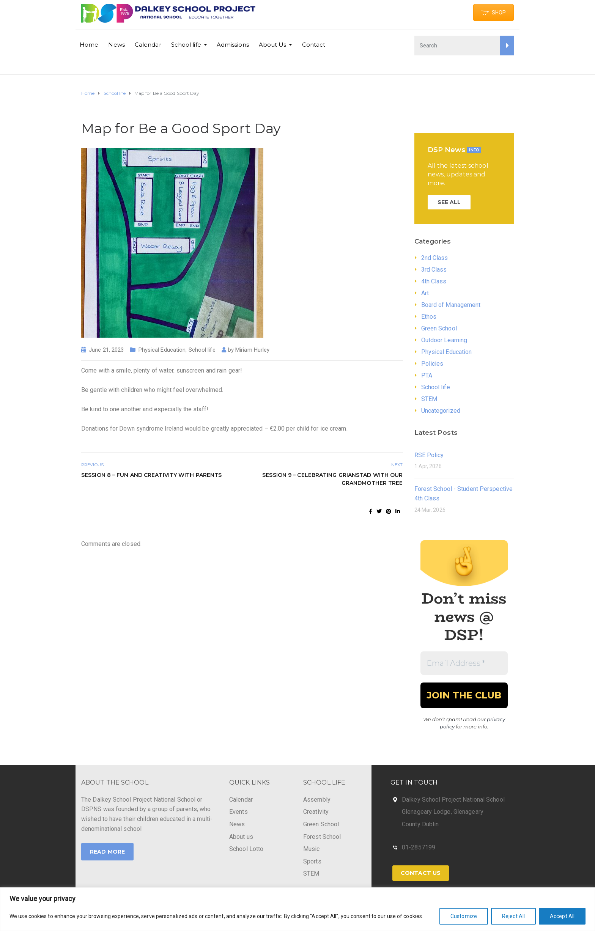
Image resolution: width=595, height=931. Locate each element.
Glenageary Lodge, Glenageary (442, 811)
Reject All (513, 916)
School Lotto (246, 848)
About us (241, 836)
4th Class (434, 281)
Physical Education (162, 349)
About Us (272, 44)
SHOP (493, 12)
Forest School (322, 836)
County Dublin (420, 824)
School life (186, 44)
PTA (426, 375)
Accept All (562, 916)
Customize (463, 916)
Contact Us (421, 873)
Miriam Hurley (252, 349)
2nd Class (434, 257)
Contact (314, 44)
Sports (312, 861)
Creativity (316, 811)
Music (311, 848)
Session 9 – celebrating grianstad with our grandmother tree (332, 479)
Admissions (233, 44)
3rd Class (434, 269)
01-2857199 (418, 847)
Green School (439, 328)
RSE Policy (429, 455)
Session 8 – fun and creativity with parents (151, 475)
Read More (107, 851)
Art (425, 293)
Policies (432, 363)
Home (89, 44)
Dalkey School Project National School (453, 799)
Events (238, 811)
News (116, 44)
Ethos (429, 316)
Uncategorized (440, 410)
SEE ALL (449, 202)
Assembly (317, 799)
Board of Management (451, 304)
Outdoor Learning (444, 340)
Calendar (148, 44)
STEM (429, 399)
